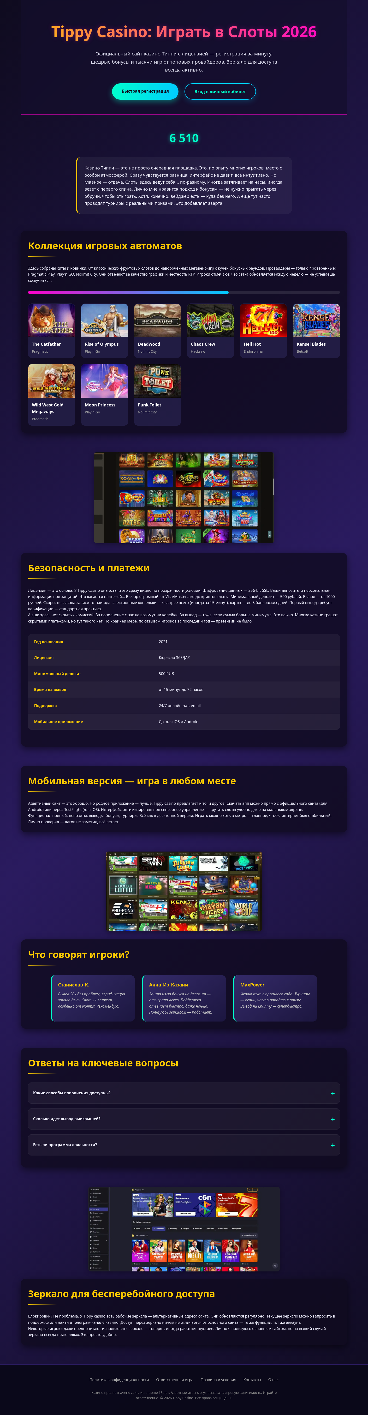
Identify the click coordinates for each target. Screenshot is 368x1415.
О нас (273, 1379)
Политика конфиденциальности (119, 1379)
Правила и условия (218, 1379)
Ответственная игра (174, 1379)
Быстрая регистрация (145, 91)
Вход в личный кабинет (220, 91)
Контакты (252, 1379)
